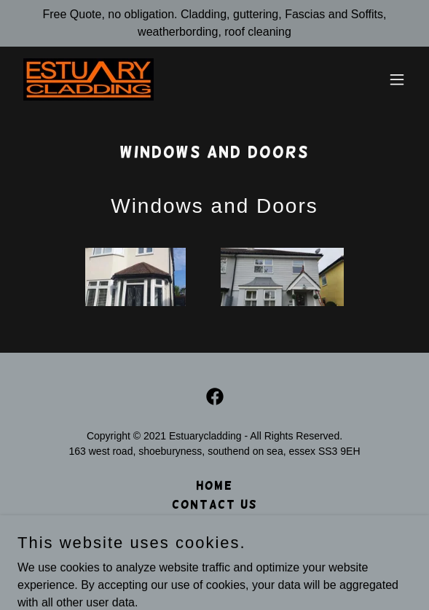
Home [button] (214, 486)
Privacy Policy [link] (215, 523)
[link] (88, 79)
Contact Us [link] (215, 504)
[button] (397, 79)
